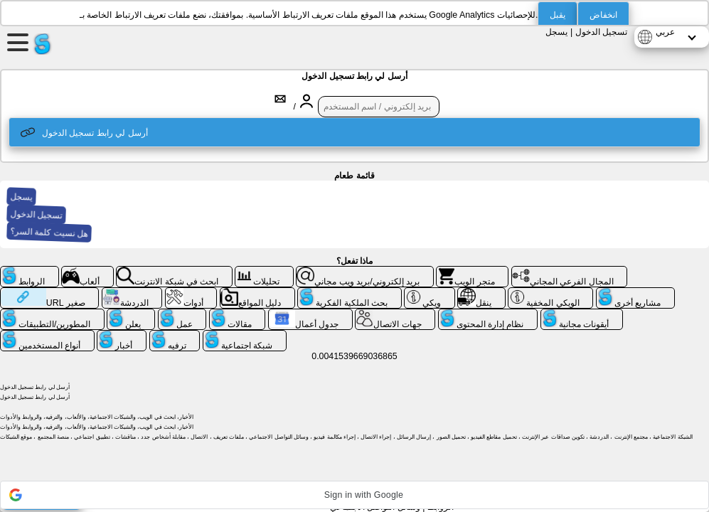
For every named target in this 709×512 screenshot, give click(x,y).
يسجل (556, 32)
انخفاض (603, 15)
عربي (665, 32)
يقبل (557, 15)
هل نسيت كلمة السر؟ (50, 232)
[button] (354, 495)
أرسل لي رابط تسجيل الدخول (84, 132)
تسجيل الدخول (601, 32)
